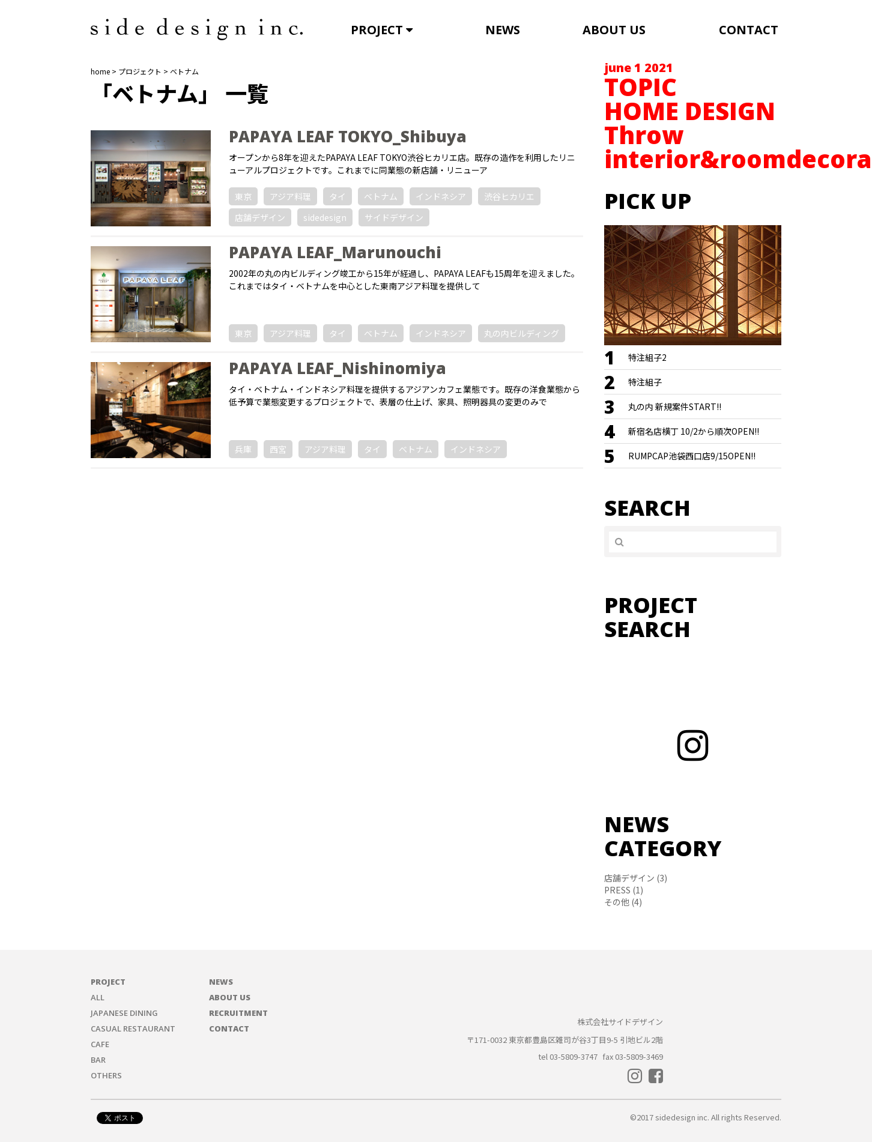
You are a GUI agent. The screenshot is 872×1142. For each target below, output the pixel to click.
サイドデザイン (394, 217)
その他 (616, 902)
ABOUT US (614, 30)
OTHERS (106, 1075)
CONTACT (748, 30)
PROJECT (382, 30)
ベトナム (381, 196)
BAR (98, 1059)
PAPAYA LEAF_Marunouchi (335, 252)
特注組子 (645, 382)
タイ (337, 196)
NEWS (502, 30)
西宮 (278, 449)
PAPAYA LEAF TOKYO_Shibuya (348, 136)
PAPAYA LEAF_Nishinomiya (337, 368)
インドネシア (441, 196)
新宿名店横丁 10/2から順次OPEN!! (693, 431)
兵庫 (243, 449)
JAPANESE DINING (124, 1013)
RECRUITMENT (238, 1013)
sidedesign (325, 217)
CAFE (100, 1044)
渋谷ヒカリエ (509, 196)
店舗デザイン (260, 217)
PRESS (617, 890)
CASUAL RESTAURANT (133, 1028)
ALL (97, 997)
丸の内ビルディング (521, 333)
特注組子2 (647, 357)
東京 (243, 196)
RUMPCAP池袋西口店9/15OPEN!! (691, 456)
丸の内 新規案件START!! (674, 406)
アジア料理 (290, 196)
